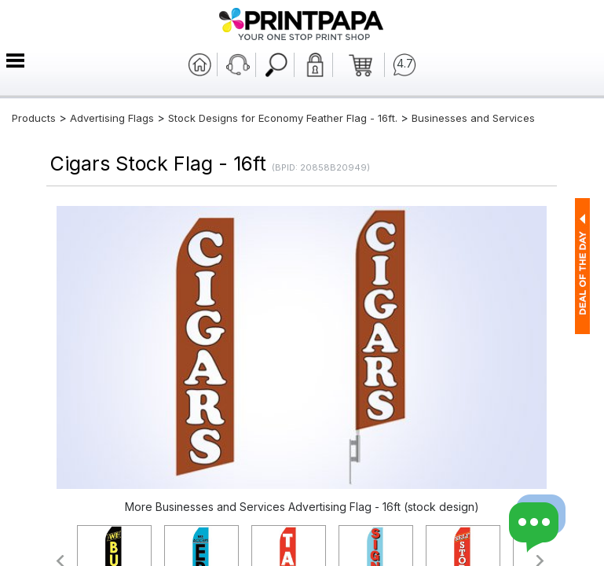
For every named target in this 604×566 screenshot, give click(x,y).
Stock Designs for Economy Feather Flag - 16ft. (282, 118)
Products (34, 118)
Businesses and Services (473, 118)
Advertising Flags (112, 118)
